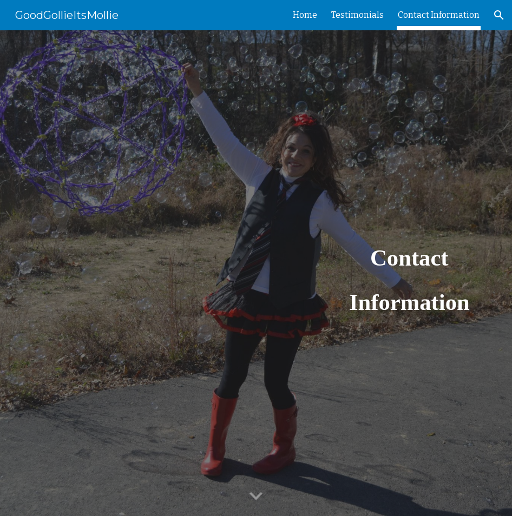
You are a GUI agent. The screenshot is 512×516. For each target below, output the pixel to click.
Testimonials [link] (357, 15)
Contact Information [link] (439, 15)
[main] (409, 273)
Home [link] (305, 15)
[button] (499, 15)
